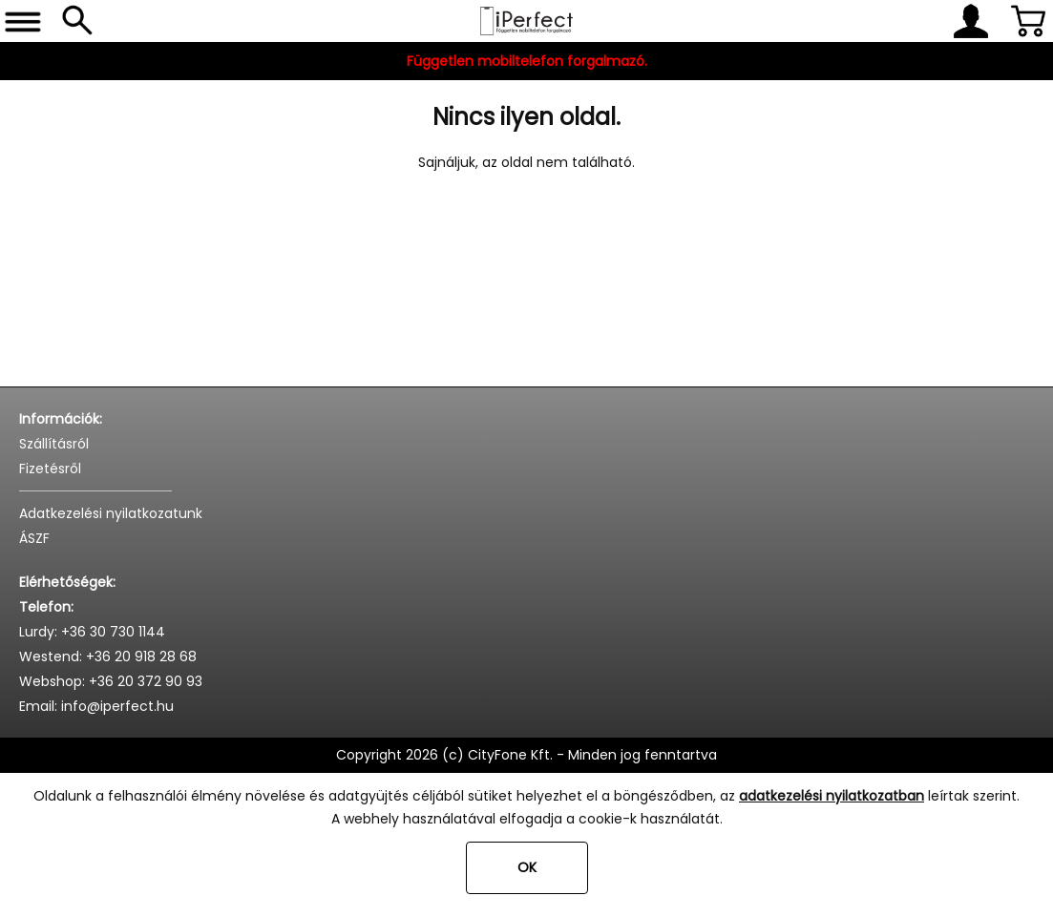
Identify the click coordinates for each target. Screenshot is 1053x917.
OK (527, 867)
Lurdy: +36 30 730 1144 (92, 631)
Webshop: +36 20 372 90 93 (110, 681)
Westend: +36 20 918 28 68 (108, 656)
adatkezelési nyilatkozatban (831, 795)
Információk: (60, 418)
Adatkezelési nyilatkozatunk (110, 513)
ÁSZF (34, 538)
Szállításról (54, 443)
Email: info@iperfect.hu (96, 706)
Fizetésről (50, 468)
